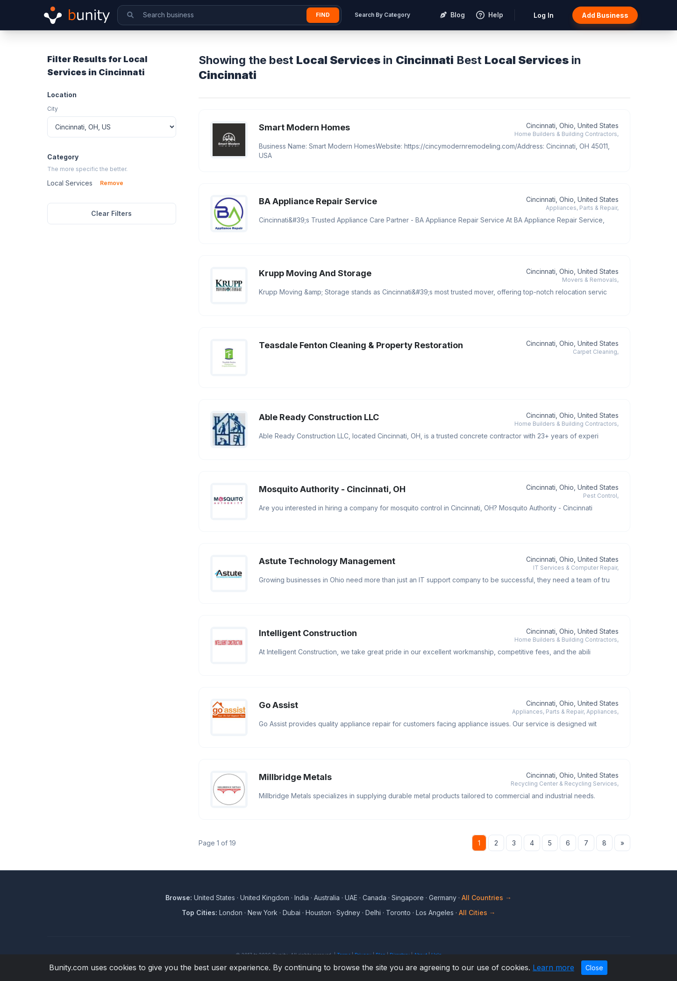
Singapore (408, 898)
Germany (442, 898)
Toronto (398, 913)
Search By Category (382, 14)
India (301, 898)
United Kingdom (264, 898)
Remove (111, 182)
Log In (544, 15)
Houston (318, 913)
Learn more (553, 967)
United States (214, 898)
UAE (351, 898)
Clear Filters (111, 213)
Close (594, 968)
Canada (374, 898)
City (52, 108)
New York (263, 913)
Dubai (291, 913)
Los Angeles (435, 913)
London (230, 913)
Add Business (605, 15)
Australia (327, 898)
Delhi (373, 913)
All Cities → (477, 913)
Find (323, 14)
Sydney (348, 913)
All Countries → (487, 898)
